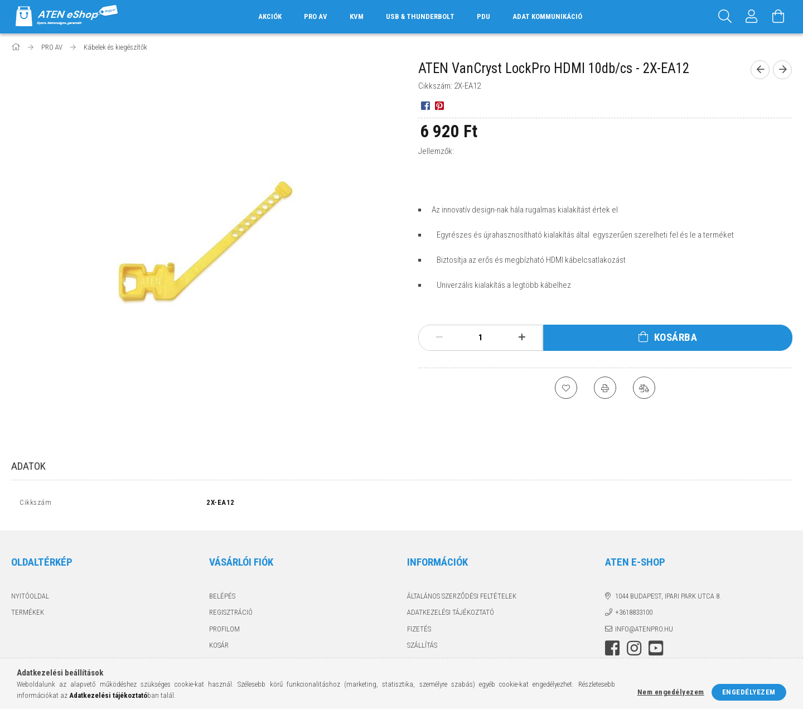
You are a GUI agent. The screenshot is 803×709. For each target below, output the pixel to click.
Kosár (219, 648)
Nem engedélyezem (670, 692)
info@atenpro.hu (644, 631)
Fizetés (419, 631)
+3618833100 (633, 615)
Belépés (222, 598)
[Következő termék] (782, 69)
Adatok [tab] (28, 466)
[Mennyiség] (481, 337)
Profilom (224, 631)
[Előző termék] (760, 69)
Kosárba (676, 337)
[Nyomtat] (605, 388)
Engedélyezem (749, 692)
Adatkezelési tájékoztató (450, 615)
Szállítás (422, 648)
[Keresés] (725, 16)
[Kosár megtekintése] (778, 16)
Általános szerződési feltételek (461, 598)
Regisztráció (231, 615)
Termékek (27, 615)
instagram (634, 651)
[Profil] (751, 16)
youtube (656, 651)
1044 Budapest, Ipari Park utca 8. (668, 598)
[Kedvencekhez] (566, 388)
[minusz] (439, 337)
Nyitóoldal (30, 598)
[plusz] (522, 337)
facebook (612, 651)
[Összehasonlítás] (644, 388)
